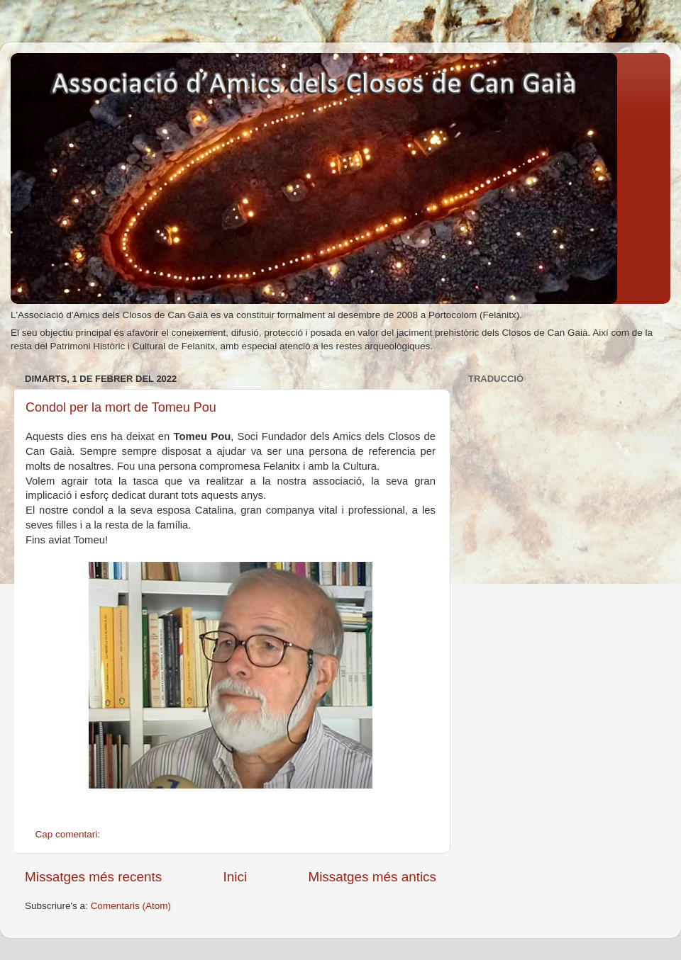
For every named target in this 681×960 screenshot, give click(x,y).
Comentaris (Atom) (131, 905)
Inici (235, 876)
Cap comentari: (69, 834)
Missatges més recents (93, 876)
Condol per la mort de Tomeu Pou (121, 407)
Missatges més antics (372, 876)
